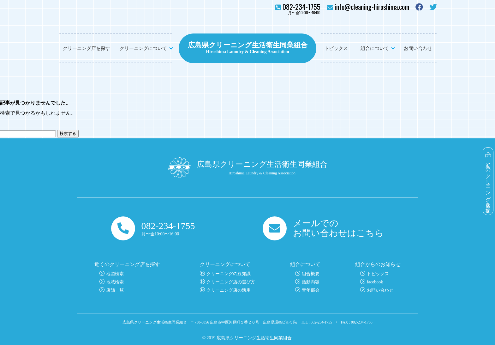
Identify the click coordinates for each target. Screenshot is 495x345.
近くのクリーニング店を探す (488, 181)
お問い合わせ (418, 48)
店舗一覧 (115, 290)
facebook (375, 282)
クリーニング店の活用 (228, 290)
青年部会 (310, 290)
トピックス (336, 48)
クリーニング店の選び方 (230, 282)
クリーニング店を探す (86, 48)
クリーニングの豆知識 (228, 273)
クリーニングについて (143, 48)
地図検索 (115, 273)
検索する (68, 133)
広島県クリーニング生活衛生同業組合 (247, 44)
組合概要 (310, 273)
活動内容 (310, 282)
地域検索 (115, 282)
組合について (375, 48)
